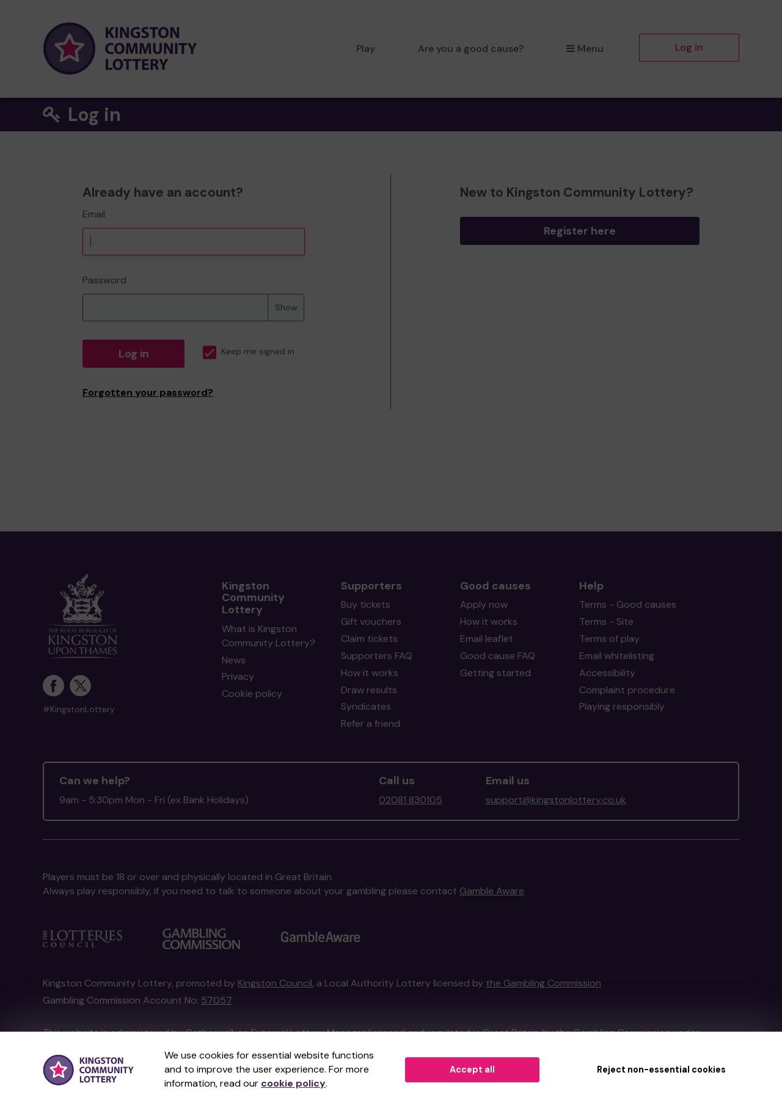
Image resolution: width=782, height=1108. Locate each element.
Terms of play (609, 638)
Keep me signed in (248, 351)
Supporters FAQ (376, 655)
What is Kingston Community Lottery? (268, 635)
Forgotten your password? (147, 392)
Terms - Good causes (627, 604)
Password (104, 280)
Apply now (484, 604)
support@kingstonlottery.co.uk (556, 799)
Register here (580, 231)
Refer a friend (370, 723)
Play (365, 48)
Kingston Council (275, 983)
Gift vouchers (371, 621)
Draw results (369, 689)
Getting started (495, 672)
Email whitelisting (616, 655)
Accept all (472, 1069)
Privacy (238, 676)
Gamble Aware (491, 890)
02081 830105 (410, 799)
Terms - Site (606, 621)
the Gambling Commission (543, 983)
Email (93, 214)
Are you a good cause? (471, 48)
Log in (689, 47)
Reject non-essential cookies (661, 1069)
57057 (216, 1000)
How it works (369, 672)
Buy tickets (365, 604)
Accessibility (607, 672)
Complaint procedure (627, 689)
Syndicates (366, 706)
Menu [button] (585, 48)
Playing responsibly (622, 706)
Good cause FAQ (497, 655)
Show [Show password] (286, 307)
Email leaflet (486, 638)
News (234, 660)
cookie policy (293, 1083)
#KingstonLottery (79, 709)
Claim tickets (369, 638)
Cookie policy (252, 693)
